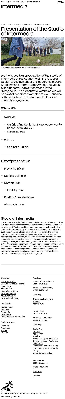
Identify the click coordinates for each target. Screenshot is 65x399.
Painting (36, 301)
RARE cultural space (9, 298)
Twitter (4, 330)
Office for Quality (8, 281)
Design (36, 351)
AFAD (3, 24)
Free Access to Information (13, 317)
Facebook (5, 328)
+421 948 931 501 (40, 288)
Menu (61, 2)
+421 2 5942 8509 (40, 367)
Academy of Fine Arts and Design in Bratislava (20, 2)
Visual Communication (42, 353)
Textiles (36, 336)
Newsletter (6, 312)
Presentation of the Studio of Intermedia (36, 24)
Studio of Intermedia (31, 68)
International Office (9, 291)
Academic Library (8, 293)
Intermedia (17, 24)
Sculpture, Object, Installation (45, 339)
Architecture (38, 304)
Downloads (6, 314)
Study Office (6, 289)
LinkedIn (4, 333)
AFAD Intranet (7, 307)
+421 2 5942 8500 (40, 290)
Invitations (5, 68)
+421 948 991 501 (40, 318)
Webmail (5, 309)
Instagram (5, 326)
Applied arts (38, 334)
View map (37, 295)
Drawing (36, 331)
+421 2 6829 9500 (40, 320)
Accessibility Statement (11, 397)
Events (9, 24)
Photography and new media (45, 348)
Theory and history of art (43, 299)
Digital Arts (37, 329)
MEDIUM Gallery (8, 296)
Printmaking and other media (45, 346)
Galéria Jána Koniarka (21, 124)
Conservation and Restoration (46, 341)
